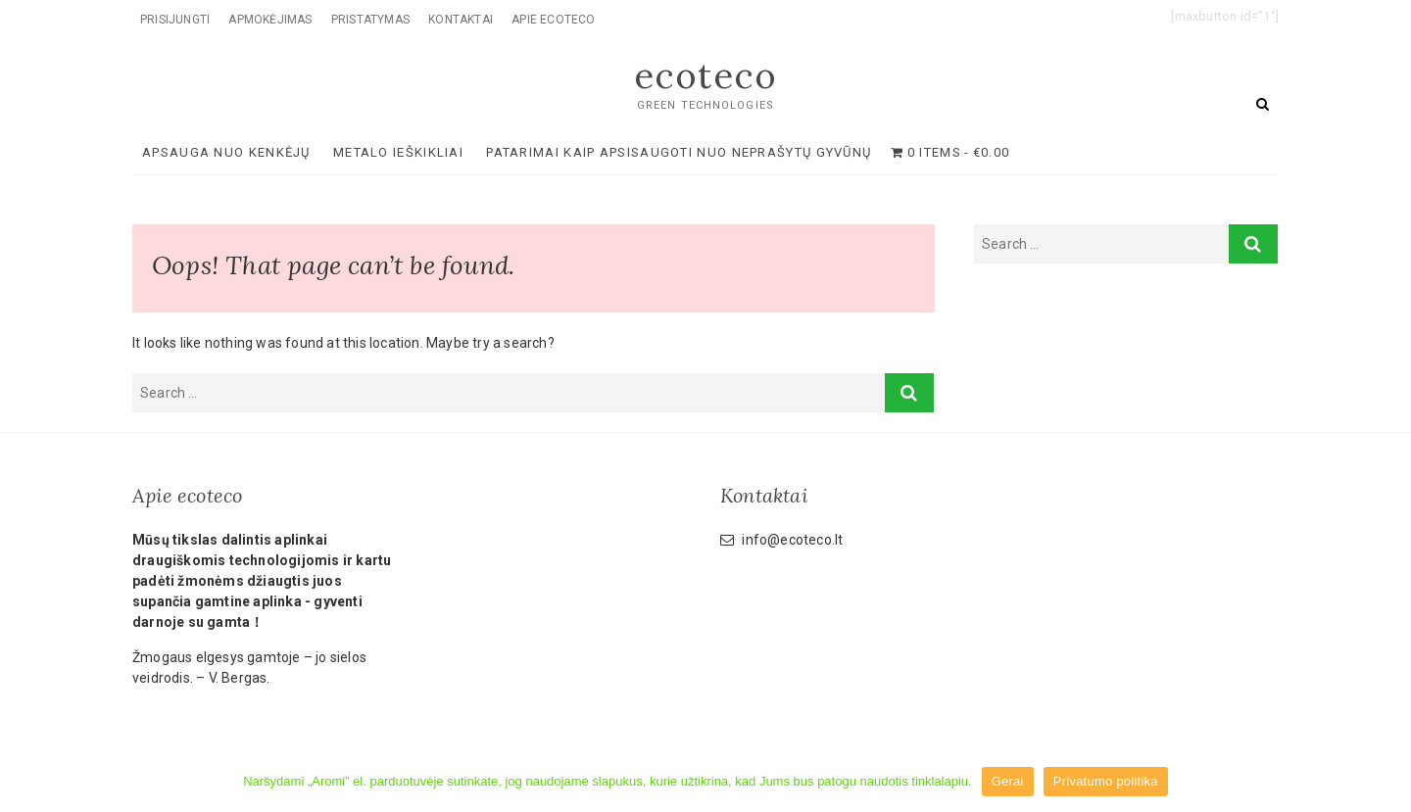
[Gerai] (1386, 781)
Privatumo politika (1105, 781)
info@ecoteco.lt (781, 540)
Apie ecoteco (553, 19)
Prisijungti (175, 19)
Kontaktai (460, 19)
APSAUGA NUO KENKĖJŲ (226, 152)
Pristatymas (370, 19)
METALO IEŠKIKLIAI (398, 152)
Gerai (1008, 781)
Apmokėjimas (270, 19)
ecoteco (705, 75)
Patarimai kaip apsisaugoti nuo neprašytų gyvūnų (678, 152)
